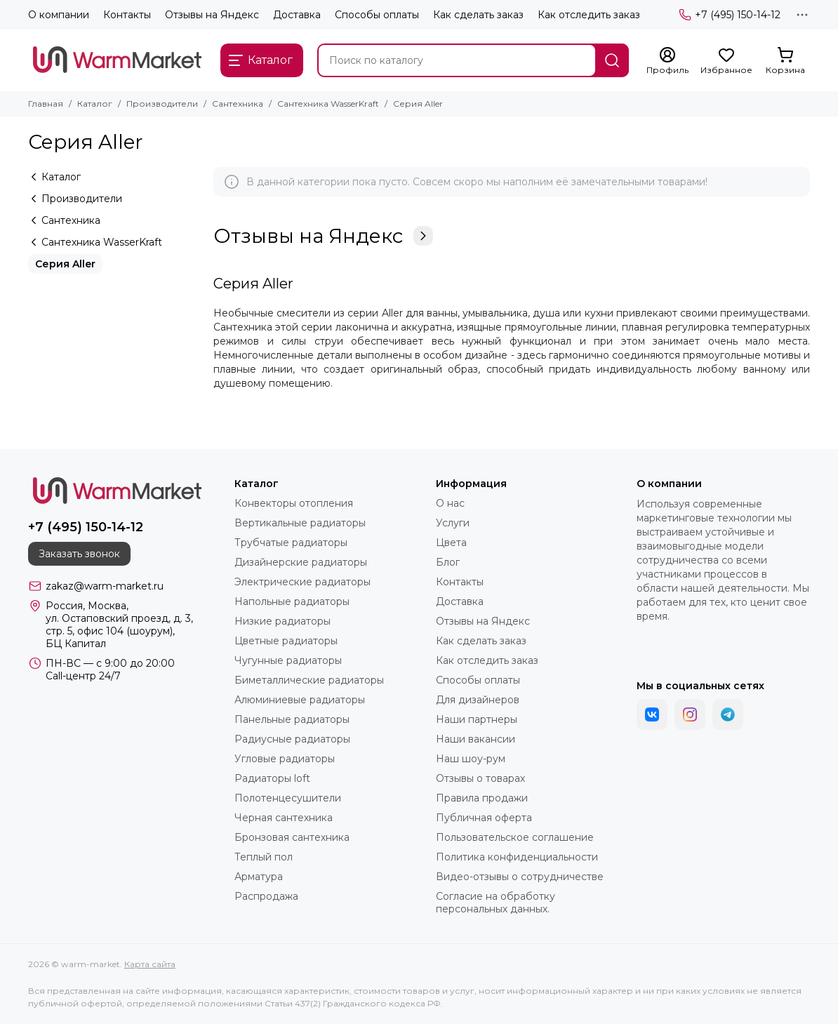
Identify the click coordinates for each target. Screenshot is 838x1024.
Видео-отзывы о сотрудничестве (520, 876)
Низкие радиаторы (282, 621)
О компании (58, 14)
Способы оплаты (377, 14)
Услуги (453, 523)
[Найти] (612, 60)
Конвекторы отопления (293, 503)
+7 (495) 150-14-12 (729, 14)
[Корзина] (785, 61)
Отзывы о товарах (480, 778)
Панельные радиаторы (292, 719)
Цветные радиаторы (286, 640)
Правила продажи (482, 798)
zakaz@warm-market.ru (105, 586)
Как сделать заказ (478, 14)
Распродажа (266, 896)
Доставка (297, 14)
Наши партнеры (476, 719)
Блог (448, 562)
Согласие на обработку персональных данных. (495, 902)
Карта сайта (149, 964)
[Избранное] (726, 61)
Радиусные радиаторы (292, 739)
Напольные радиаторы (292, 601)
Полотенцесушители (287, 798)
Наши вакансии (475, 739)
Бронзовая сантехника (292, 837)
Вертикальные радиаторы (300, 523)
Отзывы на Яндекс (212, 14)
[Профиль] (667, 61)
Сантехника (237, 103)
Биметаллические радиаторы (309, 680)
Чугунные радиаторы (288, 660)
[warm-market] (117, 60)
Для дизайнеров (477, 699)
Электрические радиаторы (302, 582)
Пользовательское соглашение (515, 837)
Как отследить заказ (589, 14)
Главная (45, 103)
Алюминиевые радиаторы (299, 699)
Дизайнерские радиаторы (300, 562)
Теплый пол (263, 857)
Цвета (451, 542)
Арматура (258, 876)
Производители (162, 103)
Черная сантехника (283, 817)
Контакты (127, 14)
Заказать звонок (79, 553)
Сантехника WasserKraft (328, 103)
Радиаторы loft (272, 778)
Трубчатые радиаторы (290, 542)
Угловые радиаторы (284, 758)
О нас (450, 503)
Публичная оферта (484, 817)
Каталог (94, 103)
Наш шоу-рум (470, 758)
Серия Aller (65, 264)
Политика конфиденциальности (517, 857)
